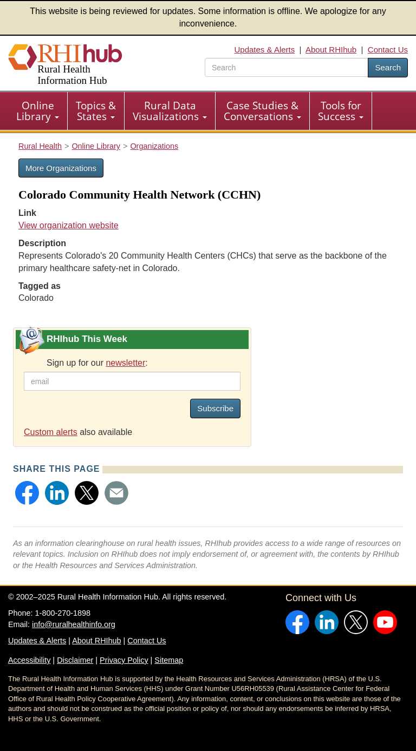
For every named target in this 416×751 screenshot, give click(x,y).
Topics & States (96, 110)
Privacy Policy (124, 660)
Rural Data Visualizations (170, 110)
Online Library (37, 110)
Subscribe (215, 408)
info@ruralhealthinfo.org (73, 624)
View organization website (68, 225)
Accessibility (29, 660)
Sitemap (168, 660)
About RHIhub (331, 49)
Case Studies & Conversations (262, 110)
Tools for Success (340, 110)
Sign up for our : (97, 362)
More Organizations (60, 168)
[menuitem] (38, 111)
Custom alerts (50, 432)
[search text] (286, 67)
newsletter (125, 362)
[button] (27, 493)
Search (388, 67)
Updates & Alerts (265, 49)
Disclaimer (75, 660)
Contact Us (388, 49)
